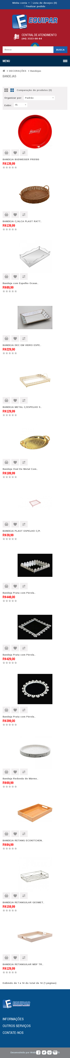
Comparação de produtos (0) (34, 90)
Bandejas (35, 71)
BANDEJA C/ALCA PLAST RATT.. (22, 221)
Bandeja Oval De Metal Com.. (20, 469)
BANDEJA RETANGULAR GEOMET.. (23, 902)
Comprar (6, 152)
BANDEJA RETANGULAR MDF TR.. (23, 964)
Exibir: (8, 105)
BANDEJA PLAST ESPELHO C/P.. (22, 531)
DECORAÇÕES (17, 71)
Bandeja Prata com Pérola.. (19, 593)
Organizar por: (13, 98)
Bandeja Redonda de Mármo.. (20, 778)
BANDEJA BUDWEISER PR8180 (21, 159)
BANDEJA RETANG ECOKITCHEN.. (23, 840)
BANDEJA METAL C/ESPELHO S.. (22, 407)
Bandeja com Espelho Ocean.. (20, 283)
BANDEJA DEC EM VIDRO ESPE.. (22, 345)
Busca (60, 50)
